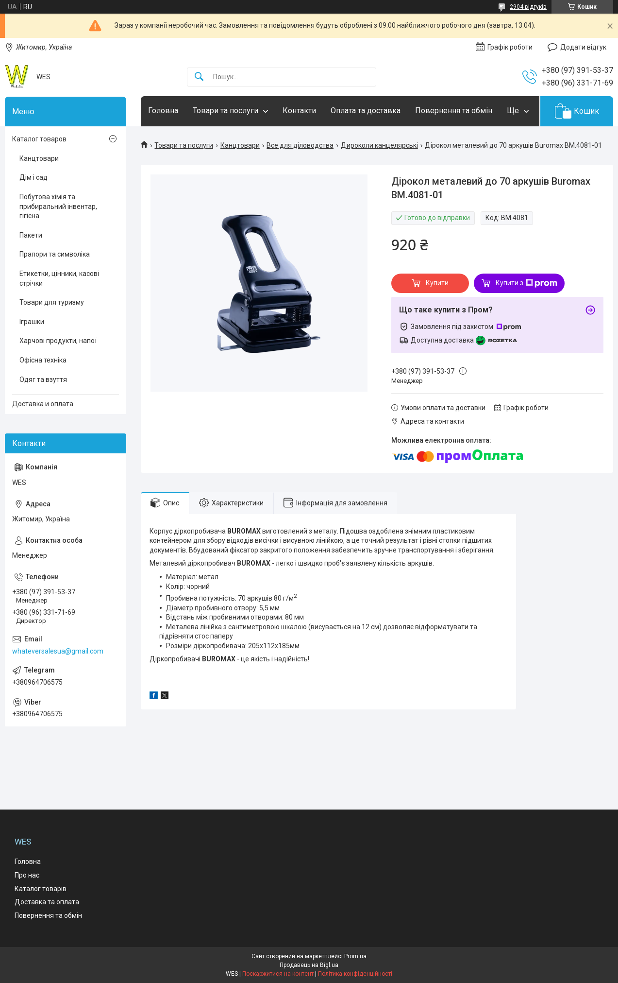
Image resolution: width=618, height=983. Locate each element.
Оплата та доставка (366, 110)
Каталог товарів (41, 889)
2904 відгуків (528, 6)
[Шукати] (199, 77)
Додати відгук (583, 47)
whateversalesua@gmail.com (57, 651)
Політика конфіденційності (355, 973)
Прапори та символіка (54, 254)
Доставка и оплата (42, 404)
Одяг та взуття (43, 379)
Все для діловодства (300, 145)
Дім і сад (33, 177)
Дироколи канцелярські (379, 145)
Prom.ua (355, 956)
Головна (163, 110)
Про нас (27, 875)
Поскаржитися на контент (278, 973)
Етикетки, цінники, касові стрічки (59, 278)
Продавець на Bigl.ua (309, 965)
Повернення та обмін (453, 110)
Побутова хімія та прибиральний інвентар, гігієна (58, 206)
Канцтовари (240, 145)
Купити (437, 283)
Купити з (526, 283)
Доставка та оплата (47, 902)
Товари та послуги (225, 110)
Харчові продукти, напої (58, 341)
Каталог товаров (39, 139)
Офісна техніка (43, 360)
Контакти (299, 110)
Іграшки (31, 322)
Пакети (30, 235)
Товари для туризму (51, 302)
